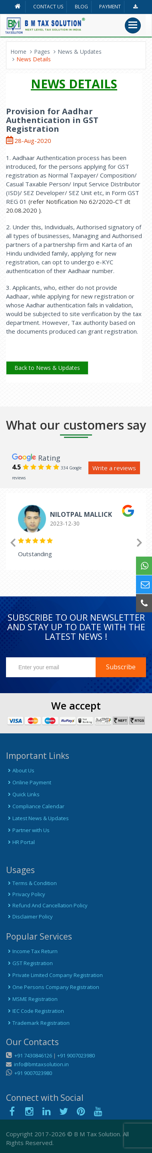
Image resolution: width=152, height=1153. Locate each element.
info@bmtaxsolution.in (40, 1064)
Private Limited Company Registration (54, 975)
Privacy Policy (25, 894)
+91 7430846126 (32, 1055)
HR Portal (20, 842)
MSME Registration (32, 999)
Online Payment (28, 782)
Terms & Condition (31, 883)
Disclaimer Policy (29, 916)
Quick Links (23, 794)
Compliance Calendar (35, 806)
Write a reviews (114, 468)
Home (18, 51)
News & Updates (80, 51)
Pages (42, 51)
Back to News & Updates (47, 367)
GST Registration (29, 963)
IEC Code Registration (35, 1010)
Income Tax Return (32, 951)
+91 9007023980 (76, 1055)
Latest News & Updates (37, 818)
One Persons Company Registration (52, 987)
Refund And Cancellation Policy (47, 905)
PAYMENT (110, 6)
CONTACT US (48, 6)
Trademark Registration (38, 1022)
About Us (20, 770)
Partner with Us (28, 830)
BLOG (81, 6)
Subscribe (121, 666)
